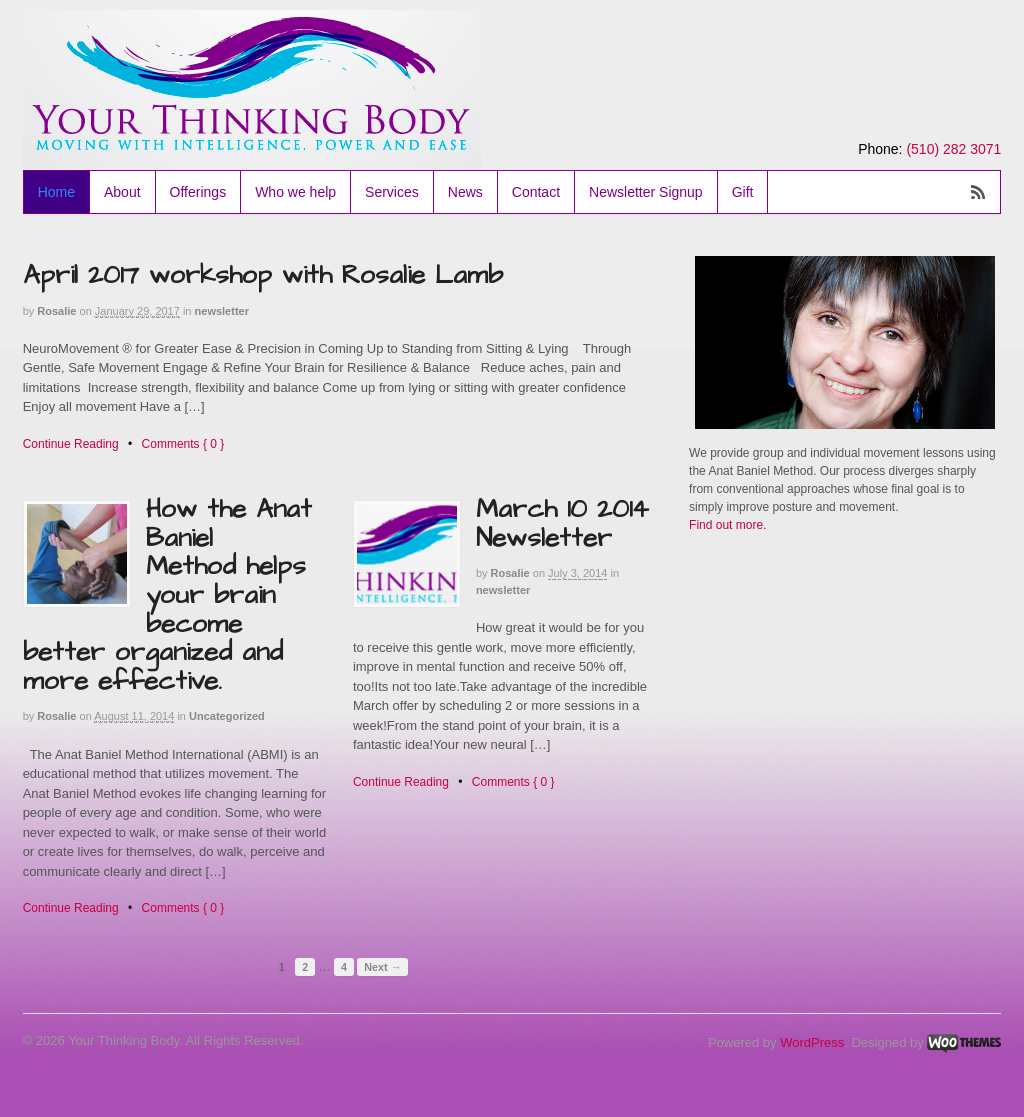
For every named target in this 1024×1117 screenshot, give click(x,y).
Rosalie (56, 311)
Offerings (198, 192)
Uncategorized (227, 716)
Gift (743, 192)
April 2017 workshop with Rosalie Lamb (263, 275)
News (465, 192)
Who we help (295, 192)
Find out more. (727, 525)
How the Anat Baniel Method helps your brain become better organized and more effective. (167, 595)
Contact (536, 192)
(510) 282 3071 (953, 149)
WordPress (812, 1042)
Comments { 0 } (183, 444)
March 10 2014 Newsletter (562, 523)
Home (56, 192)
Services (392, 192)
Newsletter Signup (646, 192)
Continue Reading (71, 444)
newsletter (222, 311)
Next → (382, 967)
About (122, 192)
